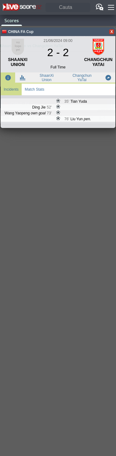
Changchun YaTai (81, 77)
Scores (11, 20)
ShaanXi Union (47, 77)
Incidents (11, 89)
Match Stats (34, 89)
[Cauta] (67, 7)
